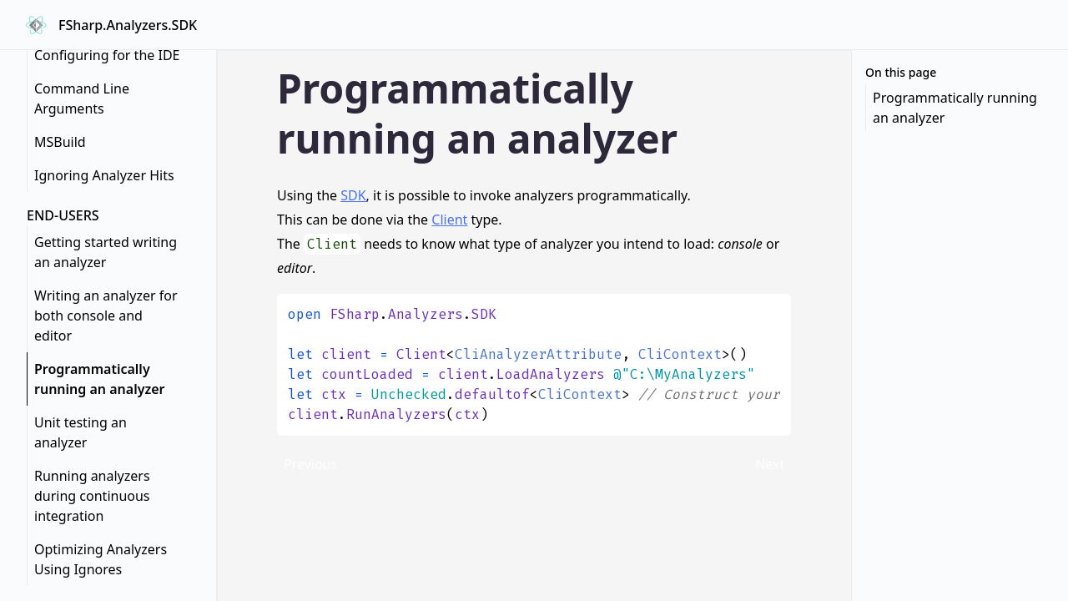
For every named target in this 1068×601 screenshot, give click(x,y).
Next (769, 464)
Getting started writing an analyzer (105, 252)
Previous (310, 464)
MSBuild (60, 142)
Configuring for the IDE (106, 55)
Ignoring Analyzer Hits (104, 175)
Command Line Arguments (81, 98)
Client (449, 219)
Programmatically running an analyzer (99, 379)
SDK (352, 195)
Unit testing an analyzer (80, 432)
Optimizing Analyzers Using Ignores (100, 559)
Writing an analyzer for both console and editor (106, 315)
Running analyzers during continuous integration (92, 496)
